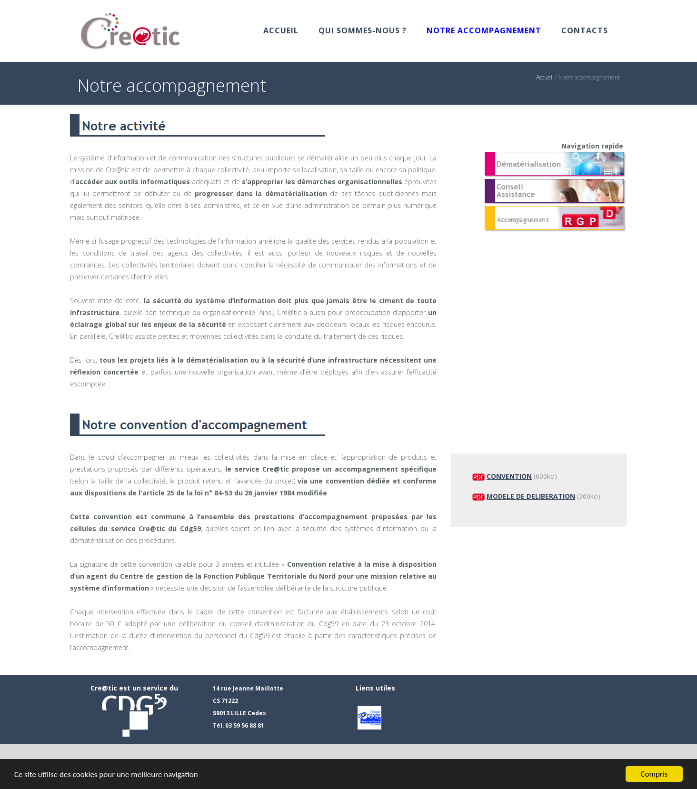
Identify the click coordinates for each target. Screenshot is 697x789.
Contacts (584, 30)
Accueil (281, 30)
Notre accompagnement (484, 30)
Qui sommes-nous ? (363, 30)
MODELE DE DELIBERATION (531, 496)
